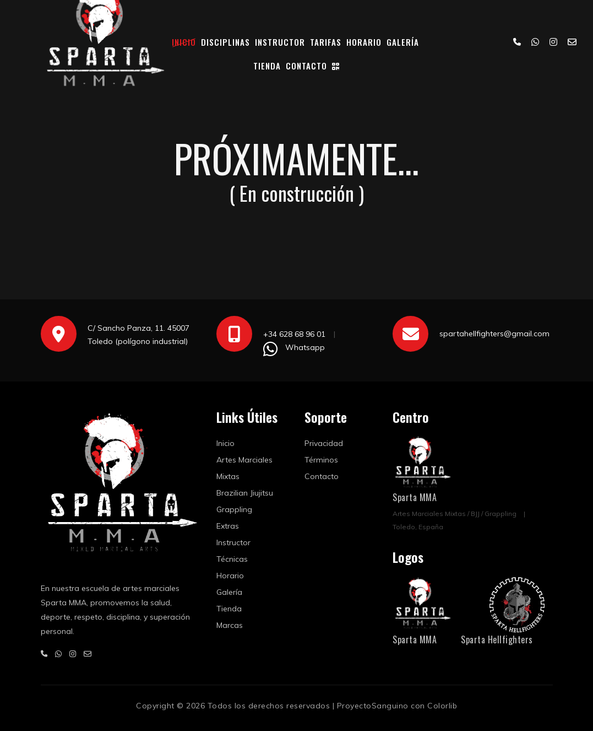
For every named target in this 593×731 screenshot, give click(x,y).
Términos (321, 460)
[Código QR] (336, 66)
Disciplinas (225, 42)
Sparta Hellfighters (497, 639)
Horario (364, 42)
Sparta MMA (415, 497)
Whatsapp (305, 347)
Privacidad (323, 443)
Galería (403, 42)
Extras (227, 526)
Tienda (267, 66)
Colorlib (442, 706)
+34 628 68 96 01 (294, 334)
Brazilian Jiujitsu (244, 493)
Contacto (306, 66)
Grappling (234, 509)
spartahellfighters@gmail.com (494, 333)
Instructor (280, 42)
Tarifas (325, 42)
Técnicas (232, 559)
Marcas (229, 625)
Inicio (184, 42)
